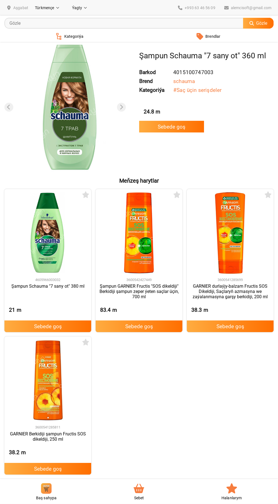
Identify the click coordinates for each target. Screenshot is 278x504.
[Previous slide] (8, 107)
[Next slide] (121, 107)
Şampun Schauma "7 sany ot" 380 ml (48, 286)
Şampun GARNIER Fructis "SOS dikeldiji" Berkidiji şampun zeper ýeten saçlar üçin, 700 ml (139, 291)
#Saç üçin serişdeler (197, 90)
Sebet (139, 491)
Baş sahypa (46, 491)
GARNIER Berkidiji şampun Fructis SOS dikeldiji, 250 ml (48, 436)
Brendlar (208, 36)
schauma (184, 81)
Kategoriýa (69, 36)
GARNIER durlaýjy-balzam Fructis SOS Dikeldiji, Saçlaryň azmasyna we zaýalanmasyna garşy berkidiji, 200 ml (230, 291)
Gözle (258, 23)
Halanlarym (231, 491)
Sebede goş (171, 127)
